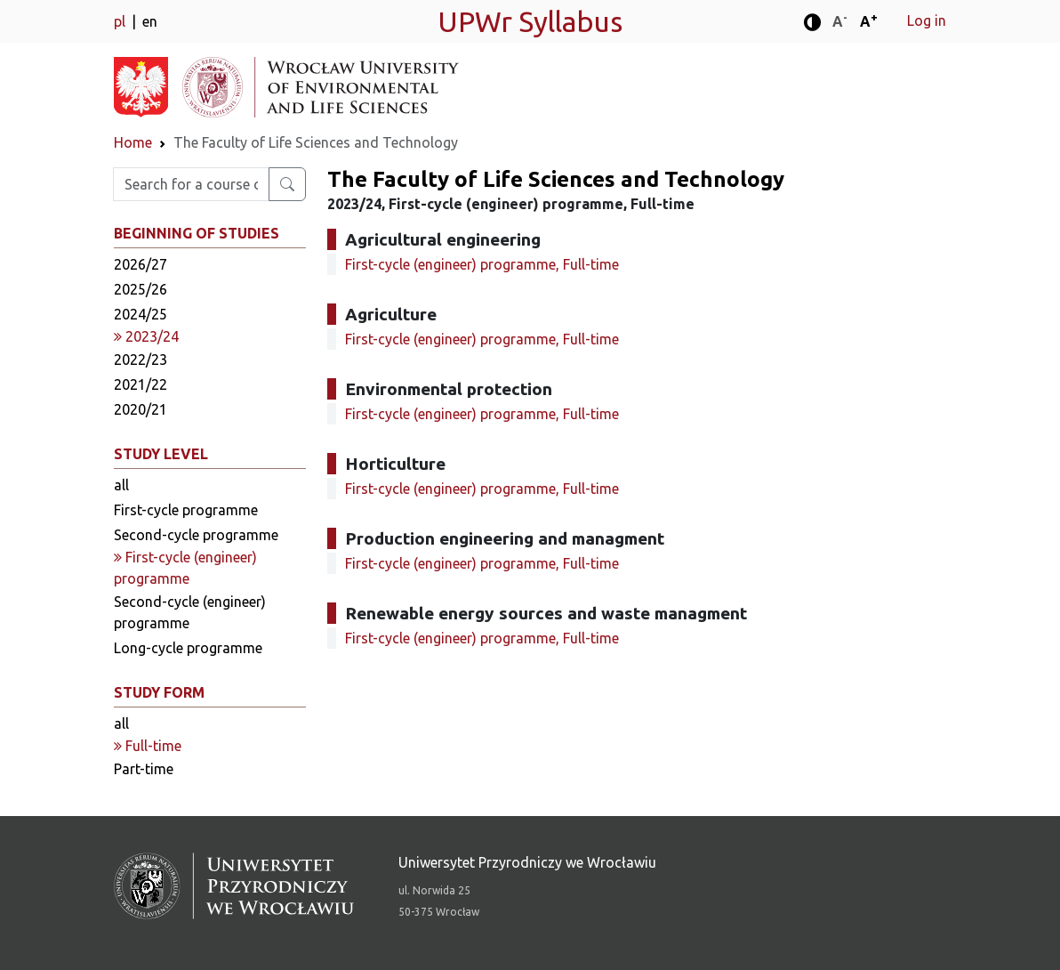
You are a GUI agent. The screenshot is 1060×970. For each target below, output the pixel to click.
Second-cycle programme (196, 535)
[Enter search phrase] (191, 184)
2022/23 (140, 360)
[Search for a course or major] (287, 184)
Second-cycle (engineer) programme (190, 612)
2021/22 (140, 384)
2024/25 (140, 314)
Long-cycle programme (188, 648)
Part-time (143, 769)
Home (133, 142)
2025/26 (140, 289)
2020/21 (140, 409)
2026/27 (140, 264)
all (121, 485)
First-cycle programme (186, 510)
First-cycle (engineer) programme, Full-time (482, 264)
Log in (926, 20)
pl (121, 21)
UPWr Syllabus (530, 21)
